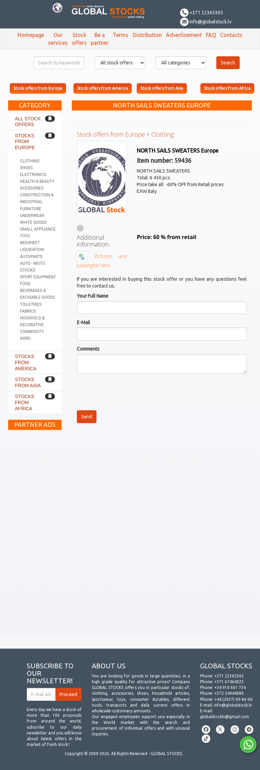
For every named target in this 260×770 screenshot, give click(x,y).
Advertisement (184, 35)
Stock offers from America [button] (102, 88)
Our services (58, 39)
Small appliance (38, 229)
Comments (88, 349)
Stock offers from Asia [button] (161, 88)
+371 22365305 (201, 12)
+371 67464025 (229, 681)
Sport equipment (38, 277)
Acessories (32, 188)
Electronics (33, 174)
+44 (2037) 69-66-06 (233, 699)
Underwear (32, 215)
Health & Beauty (37, 181)
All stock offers (28, 121)
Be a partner (100, 39)
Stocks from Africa (24, 402)
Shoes (26, 167)
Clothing (30, 161)
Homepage (31, 35)
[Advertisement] (35, 535)
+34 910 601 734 (230, 687)
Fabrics (28, 311)
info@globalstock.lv (206, 21)
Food (25, 283)
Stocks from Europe (25, 141)
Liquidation (32, 249)
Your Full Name (92, 296)
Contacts (231, 35)
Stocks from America (26, 362)
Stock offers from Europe (111, 134)
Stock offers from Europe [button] (38, 88)
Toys (25, 236)
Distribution (147, 35)
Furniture (30, 208)
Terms (120, 35)
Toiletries (31, 304)
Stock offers (79, 39)
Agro (25, 338)
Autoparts (31, 256)
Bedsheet (30, 242)
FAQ (211, 35)
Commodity (32, 331)
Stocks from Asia (28, 382)
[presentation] (128, 392)
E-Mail (83, 322)
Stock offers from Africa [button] (227, 88)
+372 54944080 (229, 693)
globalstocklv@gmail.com (224, 716)
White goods (33, 222)
